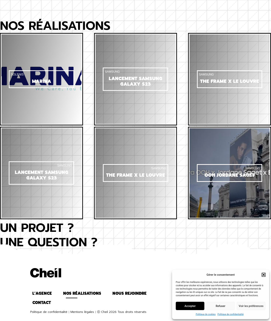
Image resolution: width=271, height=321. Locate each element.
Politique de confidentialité (230, 314)
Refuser (220, 306)
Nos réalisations (90, 6)
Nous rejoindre (179, 6)
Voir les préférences (251, 306)
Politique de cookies (206, 314)
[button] (263, 275)
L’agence (51, 6)
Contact (216, 6)
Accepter (189, 306)
